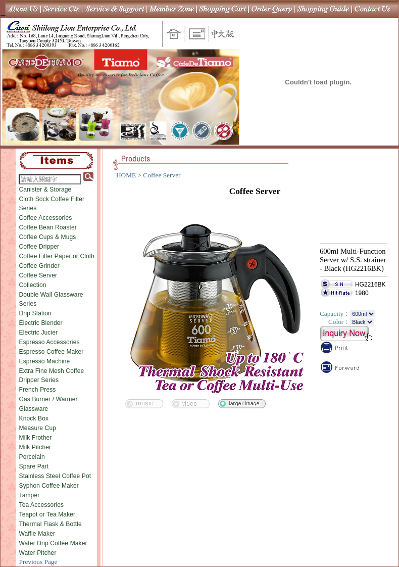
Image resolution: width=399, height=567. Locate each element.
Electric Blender (41, 322)
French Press (37, 389)
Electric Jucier (38, 332)
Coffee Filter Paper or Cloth (57, 256)
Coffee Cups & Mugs (47, 237)
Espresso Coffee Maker (51, 351)
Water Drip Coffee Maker (53, 543)
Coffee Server (38, 275)
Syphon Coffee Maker (49, 485)
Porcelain (32, 456)
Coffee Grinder (39, 265)
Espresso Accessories (49, 342)
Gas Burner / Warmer (48, 399)
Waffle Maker (37, 533)
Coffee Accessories (45, 217)
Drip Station (35, 313)
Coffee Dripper (39, 246)
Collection (32, 285)
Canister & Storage (45, 189)
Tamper (29, 495)
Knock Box (34, 418)
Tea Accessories (41, 504)
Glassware (33, 408)
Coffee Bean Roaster (48, 227)
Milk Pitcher (35, 447)
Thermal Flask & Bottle (50, 524)
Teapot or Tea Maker (47, 514)
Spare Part (34, 466)
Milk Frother (35, 437)
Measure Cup (38, 428)
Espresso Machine (44, 361)
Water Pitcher (38, 552)
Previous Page (38, 561)
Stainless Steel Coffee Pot (55, 476)
